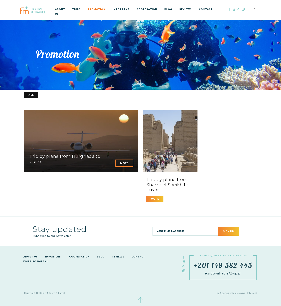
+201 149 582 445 (223, 265)
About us (30, 256)
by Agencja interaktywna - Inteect (237, 293)
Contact (206, 9)
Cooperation (147, 9)
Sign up (228, 231)
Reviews (185, 9)
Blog (168, 9)
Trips (76, 9)
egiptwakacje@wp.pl (223, 273)
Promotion (96, 9)
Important (121, 9)
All (31, 95)
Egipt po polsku (36, 261)
